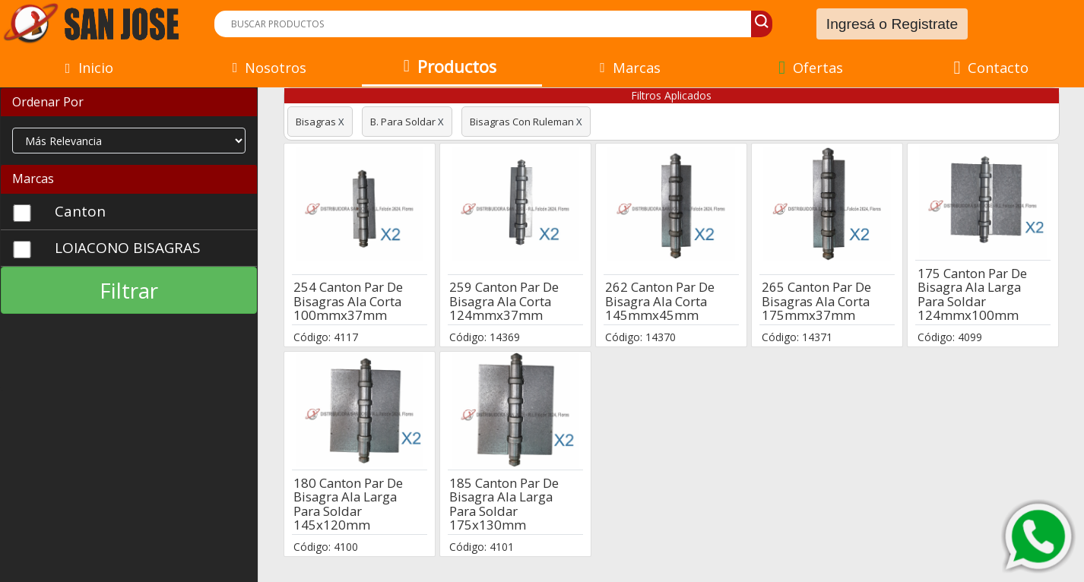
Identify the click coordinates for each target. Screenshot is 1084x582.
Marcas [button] (33, 178)
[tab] (129, 102)
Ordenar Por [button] (48, 101)
